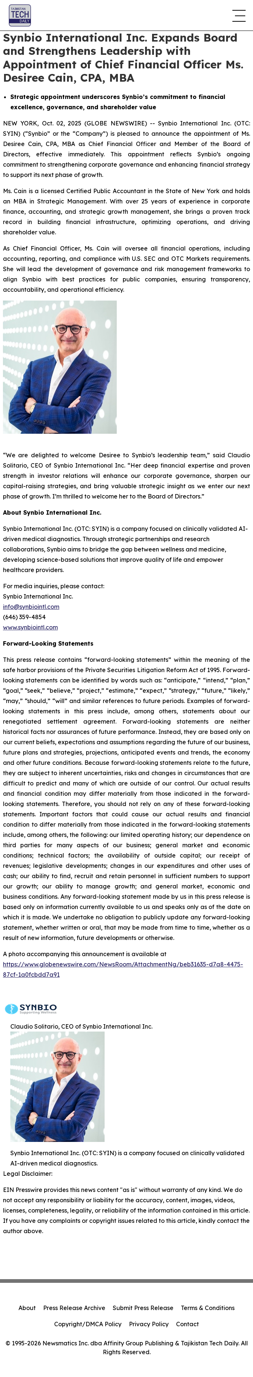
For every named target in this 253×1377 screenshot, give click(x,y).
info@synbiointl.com (31, 606)
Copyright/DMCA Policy (88, 1324)
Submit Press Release (143, 1308)
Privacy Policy (149, 1324)
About (27, 1308)
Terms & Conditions (208, 1308)
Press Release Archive (74, 1308)
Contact (187, 1324)
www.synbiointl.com (30, 627)
